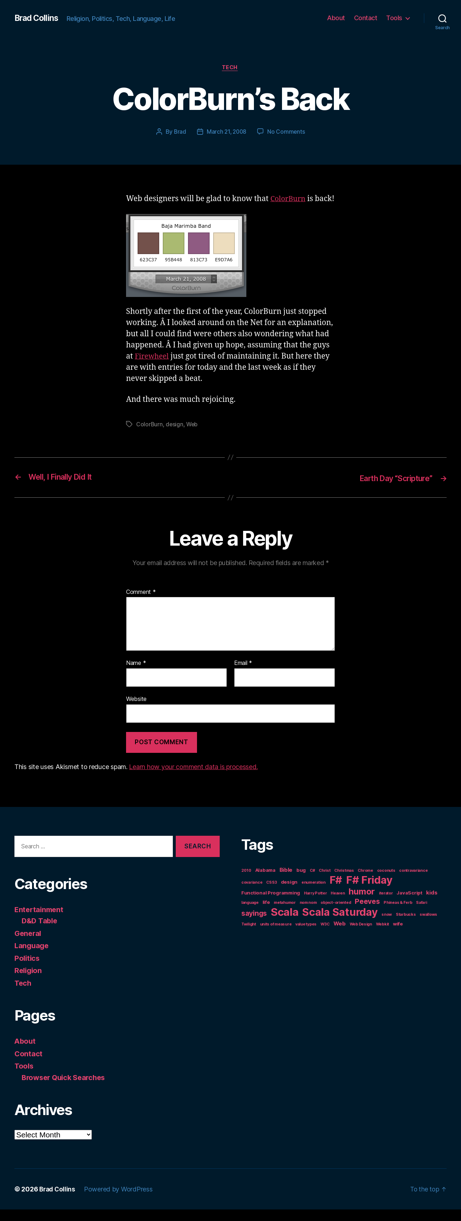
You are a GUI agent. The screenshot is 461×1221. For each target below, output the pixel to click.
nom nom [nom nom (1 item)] (308, 914)
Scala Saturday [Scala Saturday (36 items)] (339, 923)
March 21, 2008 (226, 132)
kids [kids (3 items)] (431, 904)
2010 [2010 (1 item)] (246, 882)
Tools (394, 18)
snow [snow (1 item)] (386, 926)
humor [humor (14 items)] (362, 903)
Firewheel (153, 368)
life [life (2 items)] (266, 913)
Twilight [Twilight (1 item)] (248, 935)
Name (136, 674)
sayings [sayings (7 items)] (254, 924)
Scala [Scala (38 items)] (285, 923)
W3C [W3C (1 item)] (325, 935)
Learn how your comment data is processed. (193, 778)
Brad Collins (37, 18)
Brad (179, 132)
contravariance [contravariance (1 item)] (413, 882)
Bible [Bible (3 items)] (286, 881)
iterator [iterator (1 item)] (386, 904)
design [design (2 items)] (289, 893)
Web (193, 436)
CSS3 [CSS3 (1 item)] (271, 894)
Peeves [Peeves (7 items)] (367, 913)
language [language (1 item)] (250, 914)
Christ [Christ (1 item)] (324, 882)
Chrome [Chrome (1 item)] (365, 882)
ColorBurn (289, 199)
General (28, 944)
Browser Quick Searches (66, 1088)
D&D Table (40, 932)
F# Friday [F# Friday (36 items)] (369, 891)
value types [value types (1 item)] (306, 935)
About (336, 18)
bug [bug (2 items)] (301, 881)
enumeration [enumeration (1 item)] (313, 894)
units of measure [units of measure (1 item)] (276, 935)
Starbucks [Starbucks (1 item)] (406, 926)
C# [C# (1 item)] (312, 882)
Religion (29, 981)
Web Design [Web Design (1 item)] (361, 935)
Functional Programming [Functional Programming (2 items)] (270, 904)
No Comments (287, 132)
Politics (27, 969)
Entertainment (40, 920)
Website (136, 710)
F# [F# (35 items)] (336, 891)
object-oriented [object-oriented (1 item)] (336, 914)
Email (243, 674)
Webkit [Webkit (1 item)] (382, 935)
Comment (141, 603)
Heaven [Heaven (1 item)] (338, 904)
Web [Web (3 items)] (340, 935)
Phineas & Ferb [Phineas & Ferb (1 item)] (398, 914)
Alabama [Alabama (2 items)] (265, 881)
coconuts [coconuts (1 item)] (386, 882)
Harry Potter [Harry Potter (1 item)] (315, 904)
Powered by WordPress (120, 1200)
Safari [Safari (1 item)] (421, 914)
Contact (365, 18)
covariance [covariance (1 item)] (251, 894)
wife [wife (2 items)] (398, 935)
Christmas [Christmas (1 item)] (344, 882)
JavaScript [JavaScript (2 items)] (409, 904)
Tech (230, 68)
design (175, 436)
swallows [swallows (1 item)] (428, 926)
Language (32, 957)
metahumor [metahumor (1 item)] (285, 914)
